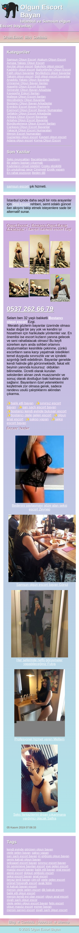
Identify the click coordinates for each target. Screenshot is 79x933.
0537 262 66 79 (30, 309)
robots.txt (45, 922)
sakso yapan (39, 419)
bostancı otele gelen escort (31, 415)
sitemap (63, 922)
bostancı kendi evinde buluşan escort (38, 411)
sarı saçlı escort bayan (39, 407)
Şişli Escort (21, 204)
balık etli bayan (22, 403)
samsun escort (18, 186)
